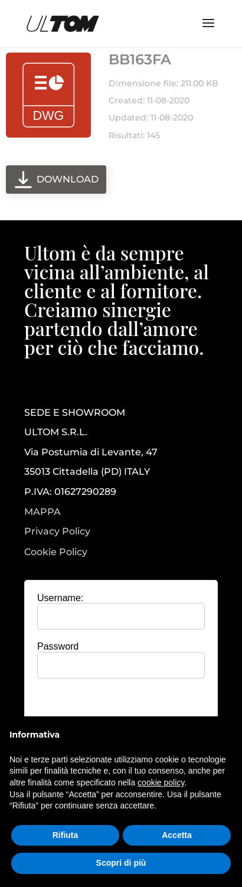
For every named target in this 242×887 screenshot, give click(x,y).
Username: (60, 598)
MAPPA (42, 511)
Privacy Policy (57, 531)
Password (58, 646)
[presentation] (124, 710)
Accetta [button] (177, 835)
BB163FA (140, 59)
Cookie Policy (55, 552)
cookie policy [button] (161, 782)
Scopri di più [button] (121, 863)
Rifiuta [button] (66, 835)
